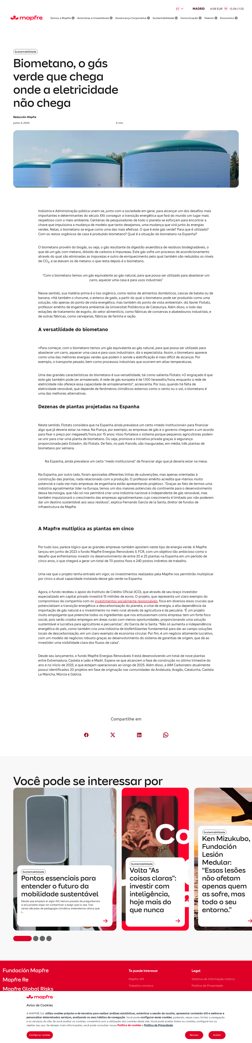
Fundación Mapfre (26, 970)
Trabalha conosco (141, 985)
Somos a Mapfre (62, 18)
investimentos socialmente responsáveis (126, 601)
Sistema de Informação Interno (213, 979)
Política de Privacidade (207, 985)
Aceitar (217, 1035)
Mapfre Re (15, 979)
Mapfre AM (136, 979)
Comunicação (191, 18)
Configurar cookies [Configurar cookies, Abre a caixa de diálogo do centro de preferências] (39, 1035)
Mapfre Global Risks (28, 989)
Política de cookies (129, 1025)
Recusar (194, 1035)
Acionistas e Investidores (95, 18)
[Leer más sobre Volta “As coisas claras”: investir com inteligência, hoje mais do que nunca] (155, 921)
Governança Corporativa (132, 18)
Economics (229, 18)
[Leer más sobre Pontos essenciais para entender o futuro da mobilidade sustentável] (64, 921)
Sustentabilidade (165, 18)
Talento (210, 18)
